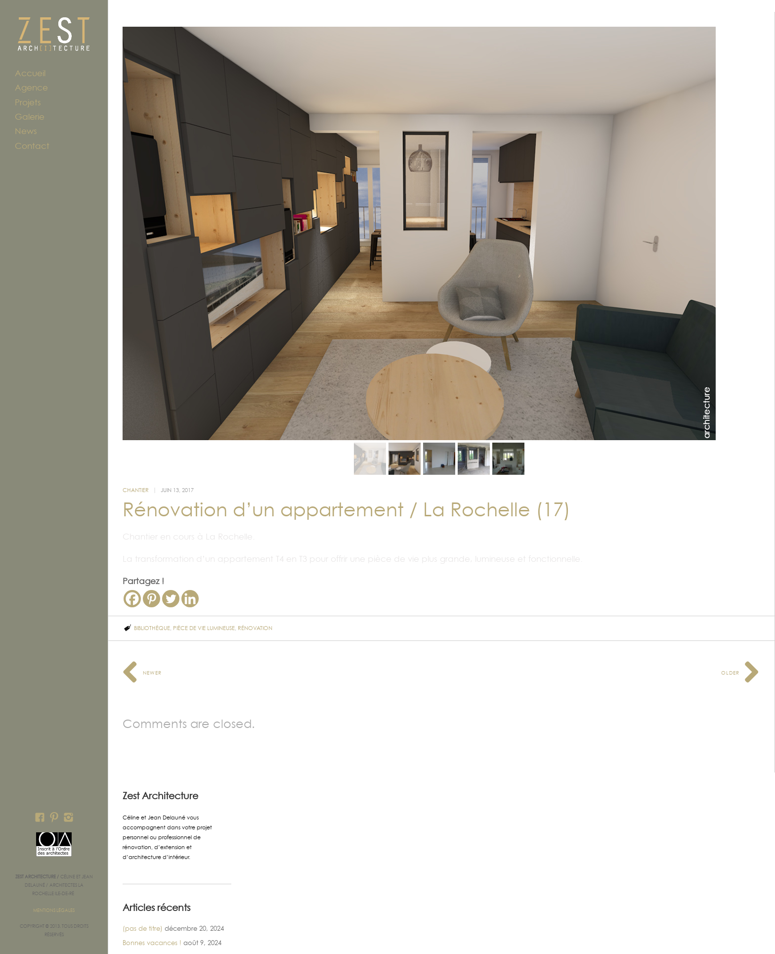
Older (740, 644)
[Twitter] (170, 571)
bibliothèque (152, 600)
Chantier (136, 462)
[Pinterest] (151, 571)
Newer (142, 644)
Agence (31, 87)
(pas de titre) (143, 900)
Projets (28, 102)
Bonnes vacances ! (152, 915)
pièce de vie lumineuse (204, 600)
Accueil (30, 73)
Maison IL (137, 929)
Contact (32, 146)
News (26, 131)
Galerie (29, 117)
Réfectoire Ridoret (150, 944)
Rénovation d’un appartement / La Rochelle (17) (346, 481)
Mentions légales (54, 910)
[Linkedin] (190, 571)
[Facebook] (132, 571)
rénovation (255, 600)
